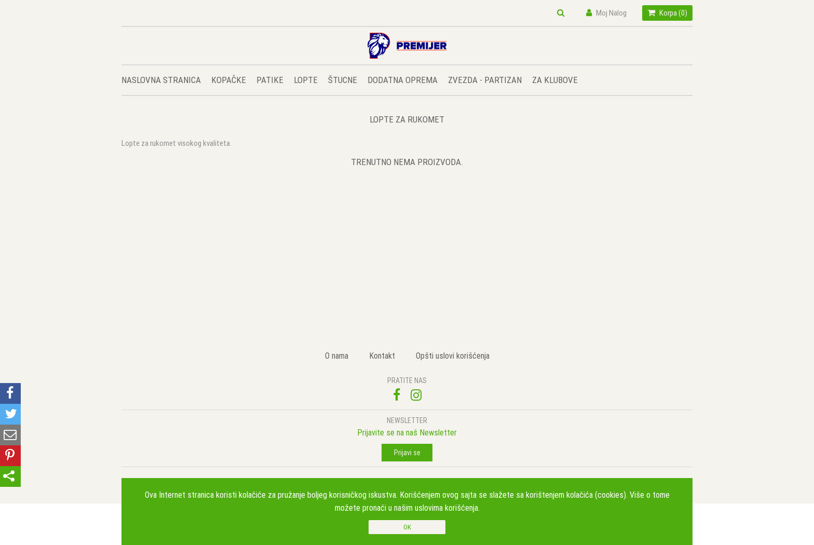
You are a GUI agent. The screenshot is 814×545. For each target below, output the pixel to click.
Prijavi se (407, 452)
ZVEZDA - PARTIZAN (485, 80)
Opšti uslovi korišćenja (453, 355)
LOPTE (306, 80)
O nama (336, 355)
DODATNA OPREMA (403, 80)
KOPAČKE (228, 80)
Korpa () (667, 13)
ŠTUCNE (342, 80)
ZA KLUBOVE (555, 80)
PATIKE (269, 80)
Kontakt (382, 355)
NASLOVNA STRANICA (161, 80)
